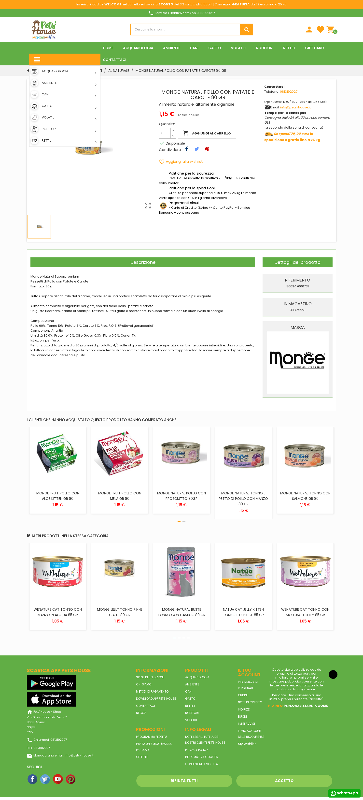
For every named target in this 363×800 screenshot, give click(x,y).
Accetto (284, 780)
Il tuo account (249, 672)
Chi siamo (143, 684)
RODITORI (192, 713)
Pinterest (71, 779)
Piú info (275, 705)
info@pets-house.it (295, 107)
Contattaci (145, 706)
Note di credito (250, 702)
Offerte (142, 757)
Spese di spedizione (150, 677)
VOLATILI (191, 720)
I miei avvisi (246, 724)
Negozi (141, 713)
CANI (188, 691)
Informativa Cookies (201, 757)
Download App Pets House (156, 698)
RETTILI (190, 706)
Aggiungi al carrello (207, 133)
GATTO (190, 698)
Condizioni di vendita (201, 764)
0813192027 (288, 91)
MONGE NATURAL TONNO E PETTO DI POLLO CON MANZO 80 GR (243, 498)
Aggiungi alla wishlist (181, 161)
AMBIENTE (192, 684)
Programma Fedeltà (151, 737)
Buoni (242, 716)
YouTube (58, 779)
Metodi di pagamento (152, 691)
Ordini (243, 695)
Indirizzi (244, 709)
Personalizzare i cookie (306, 705)
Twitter (45, 779)
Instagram (83, 779)
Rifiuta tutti (184, 780)
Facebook (32, 779)
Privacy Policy (196, 750)
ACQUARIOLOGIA (197, 677)
